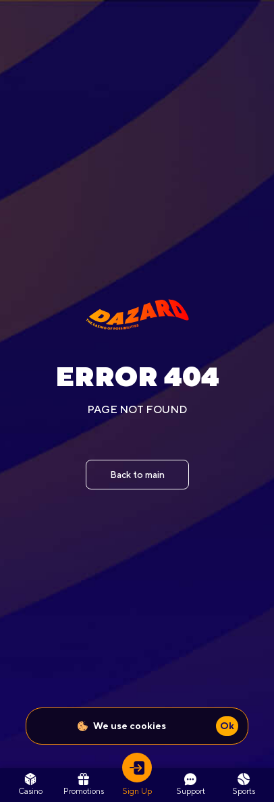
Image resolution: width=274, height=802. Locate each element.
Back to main (137, 474)
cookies (148, 725)
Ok (227, 725)
